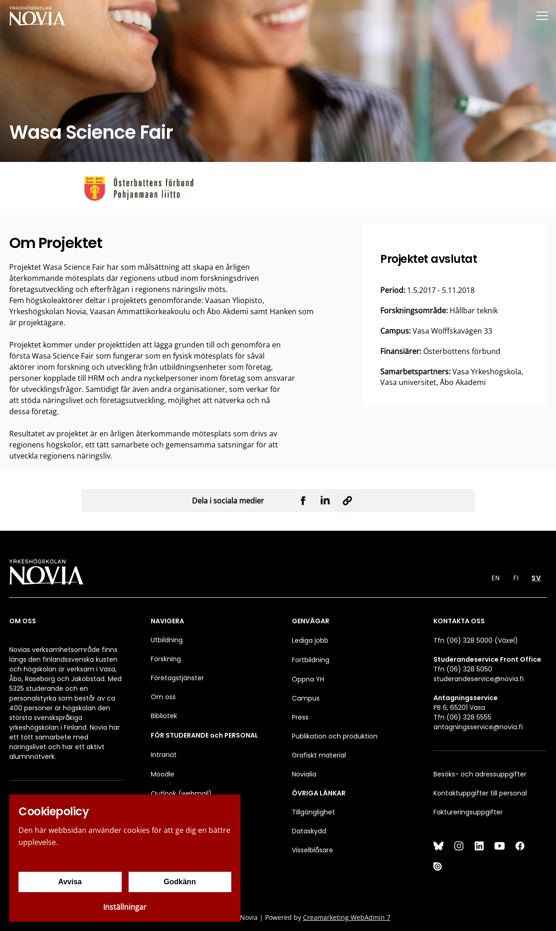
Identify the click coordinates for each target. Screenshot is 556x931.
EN (496, 578)
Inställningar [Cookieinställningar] (125, 907)
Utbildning (167, 640)
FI (516, 578)
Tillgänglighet (313, 812)
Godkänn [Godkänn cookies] (180, 882)
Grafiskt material (319, 755)
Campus (306, 698)
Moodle (162, 774)
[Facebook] (520, 846)
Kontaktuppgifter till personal (480, 793)
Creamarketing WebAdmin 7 (346, 917)
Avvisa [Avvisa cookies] (70, 882)
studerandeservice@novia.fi (478, 678)
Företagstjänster (177, 678)
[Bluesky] (438, 846)
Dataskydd (309, 831)
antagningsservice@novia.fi (478, 727)
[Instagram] (459, 846)
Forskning (166, 659)
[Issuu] (438, 866)
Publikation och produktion (334, 736)
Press (300, 717)
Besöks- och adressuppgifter (479, 774)
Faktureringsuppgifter (468, 812)
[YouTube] (499, 846)
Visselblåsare (312, 850)
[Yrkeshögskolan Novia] (37, 15)
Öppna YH (308, 679)
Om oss (163, 696)
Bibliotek (164, 715)
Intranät (164, 754)
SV (536, 578)
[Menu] (542, 15)
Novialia (304, 774)
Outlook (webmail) (181, 793)
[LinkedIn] (479, 846)
